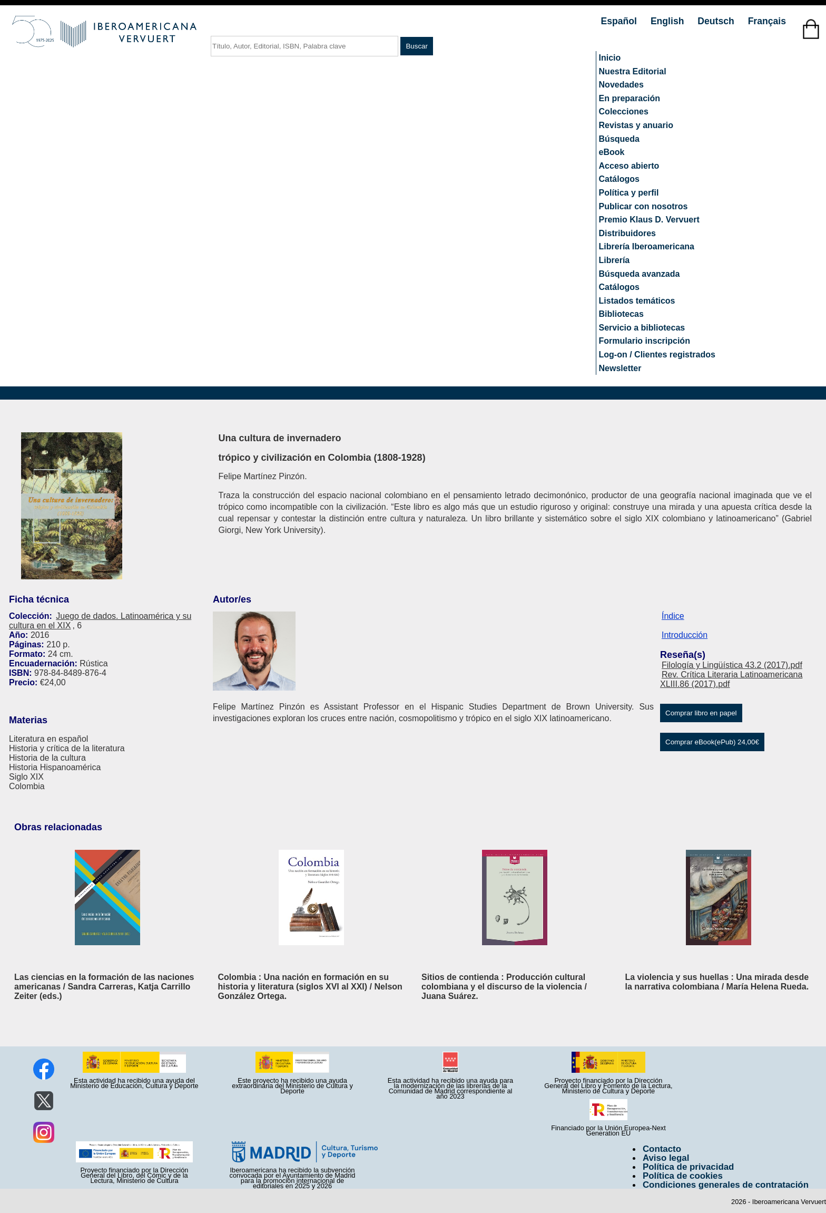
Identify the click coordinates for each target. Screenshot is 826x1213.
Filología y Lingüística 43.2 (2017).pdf (732, 665)
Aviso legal (666, 1158)
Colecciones (623, 111)
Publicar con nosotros (643, 206)
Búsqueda (619, 138)
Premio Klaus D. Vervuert (649, 219)
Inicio (610, 57)
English (668, 21)
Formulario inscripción (644, 340)
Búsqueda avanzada (639, 273)
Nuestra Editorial (632, 71)
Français (767, 21)
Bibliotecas (621, 313)
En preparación (629, 98)
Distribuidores (627, 233)
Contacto (662, 1149)
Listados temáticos (637, 300)
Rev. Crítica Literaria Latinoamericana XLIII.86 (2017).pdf (731, 679)
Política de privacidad (688, 1167)
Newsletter (620, 368)
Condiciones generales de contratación (726, 1185)
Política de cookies (683, 1176)
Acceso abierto (629, 165)
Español (620, 21)
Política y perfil (629, 192)
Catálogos (619, 178)
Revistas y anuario (636, 125)
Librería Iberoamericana (646, 246)
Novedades (621, 84)
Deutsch (716, 21)
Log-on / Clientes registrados (657, 354)
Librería (614, 260)
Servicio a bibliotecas (642, 327)
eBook (612, 152)
